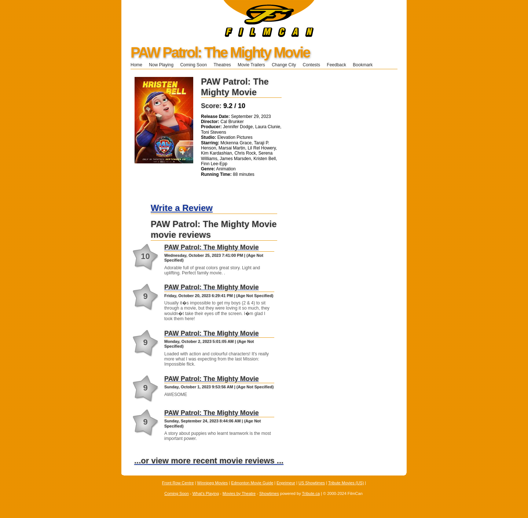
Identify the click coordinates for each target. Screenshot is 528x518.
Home (136, 64)
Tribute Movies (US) (346, 483)
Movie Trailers (251, 64)
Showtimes (269, 493)
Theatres (222, 64)
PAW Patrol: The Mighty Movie (220, 52)
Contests (311, 64)
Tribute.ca (311, 493)
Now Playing (161, 64)
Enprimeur (285, 483)
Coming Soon (193, 64)
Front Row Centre (178, 483)
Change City (284, 64)
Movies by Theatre (239, 493)
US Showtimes (311, 483)
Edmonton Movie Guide (252, 483)
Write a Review (182, 208)
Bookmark (365, 64)
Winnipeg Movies (212, 483)
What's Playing (205, 493)
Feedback (336, 64)
